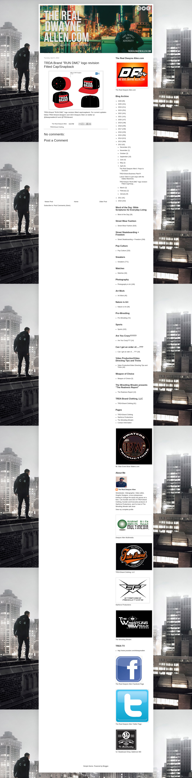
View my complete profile (124, 509)
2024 (120, 107)
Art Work (121, 296)
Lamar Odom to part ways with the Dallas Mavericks (132, 178)
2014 (120, 138)
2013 (120, 141)
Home (76, 202)
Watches (121, 273)
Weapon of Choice (124, 378)
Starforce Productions (125, 417)
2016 (120, 132)
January (123, 194)
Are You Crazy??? (124, 340)
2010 (120, 201)
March (122, 188)
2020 (120, 120)
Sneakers (121, 262)
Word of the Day (123, 214)
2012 (120, 144)
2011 (120, 198)
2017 (120, 129)
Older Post (103, 202)
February (123, 191)
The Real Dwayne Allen (127, 489)
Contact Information (125, 423)
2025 (120, 104)
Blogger (105, 766)
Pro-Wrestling (122, 318)
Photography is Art (124, 284)
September (124, 157)
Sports (120, 329)
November (124, 150)
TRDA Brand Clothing (57, 127)
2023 (120, 110)
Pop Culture (122, 251)
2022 (120, 113)
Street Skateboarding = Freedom (129, 239)
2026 (120, 101)
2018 (120, 126)
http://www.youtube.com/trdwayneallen (131, 651)
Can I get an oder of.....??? (127, 352)
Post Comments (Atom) (62, 205)
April (122, 166)
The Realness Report (125, 392)
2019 (120, 123)
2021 (120, 117)
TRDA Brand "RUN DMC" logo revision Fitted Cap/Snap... (133, 183)
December (124, 147)
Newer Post (49, 202)
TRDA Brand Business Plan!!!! (130, 174)
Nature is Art (122, 307)
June (122, 160)
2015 (120, 135)
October (123, 153)
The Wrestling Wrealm (125, 420)
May (121, 163)
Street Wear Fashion (125, 226)
